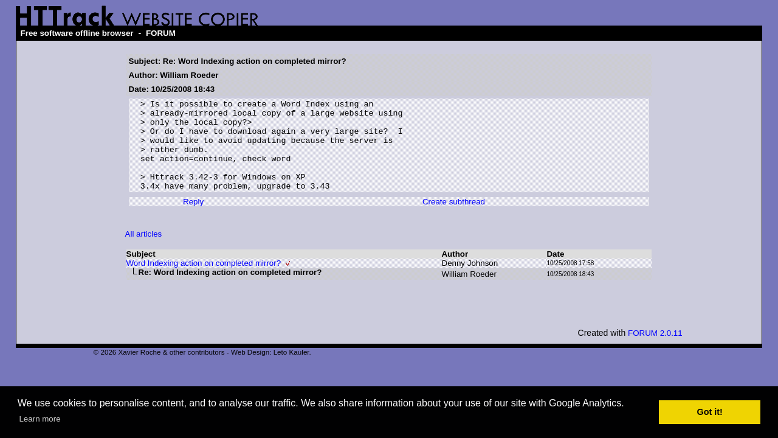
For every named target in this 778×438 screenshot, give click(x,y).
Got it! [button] (710, 412)
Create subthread (453, 219)
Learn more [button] (39, 418)
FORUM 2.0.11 (655, 351)
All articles (143, 252)
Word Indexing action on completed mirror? (203, 281)
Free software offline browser (77, 33)
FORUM (161, 33)
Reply (193, 219)
